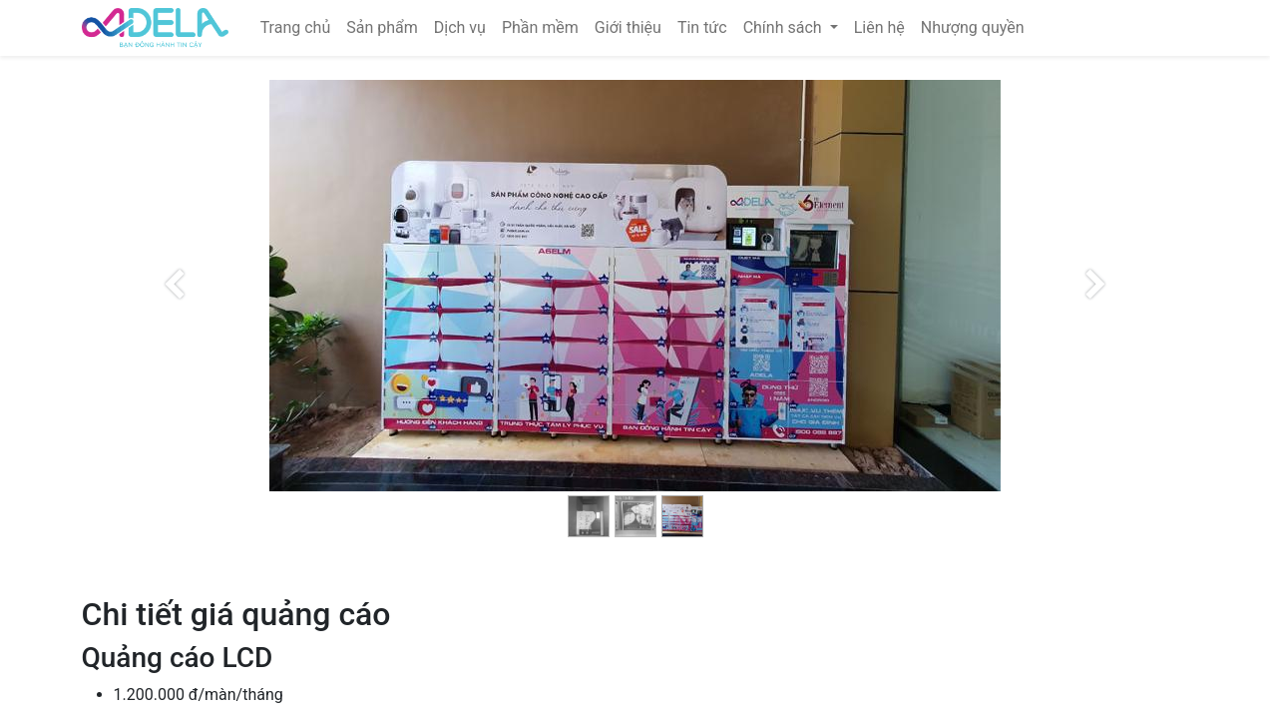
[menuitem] (295, 28)
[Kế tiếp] (1096, 317)
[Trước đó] (175, 317)
